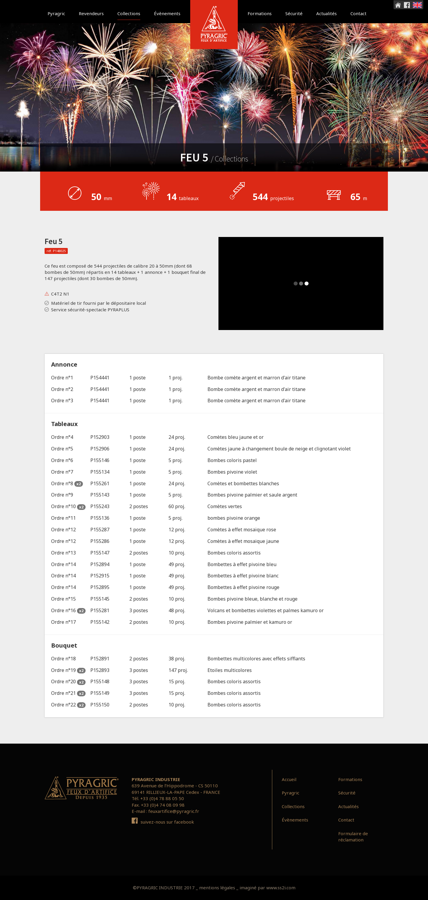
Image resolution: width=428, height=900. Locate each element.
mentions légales (217, 887)
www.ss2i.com (280, 887)
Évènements (167, 13)
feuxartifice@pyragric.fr (173, 811)
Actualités (326, 13)
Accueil (289, 779)
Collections (128, 13)
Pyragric (56, 13)
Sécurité (294, 13)
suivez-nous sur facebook (163, 822)
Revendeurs (91, 13)
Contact (358, 13)
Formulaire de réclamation (353, 836)
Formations (260, 13)
